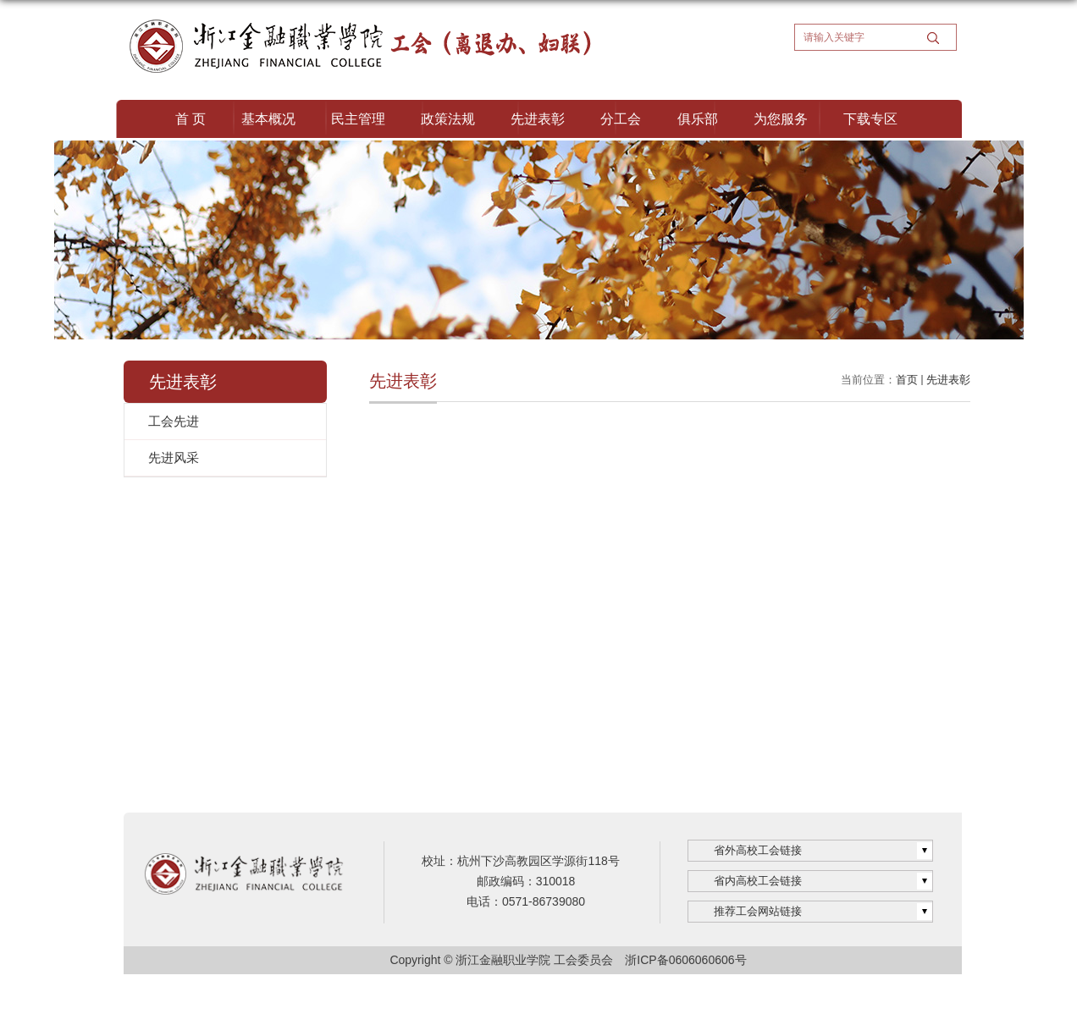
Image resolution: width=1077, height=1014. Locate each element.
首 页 (190, 119)
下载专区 (870, 119)
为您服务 (781, 119)
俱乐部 (697, 119)
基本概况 (268, 119)
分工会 (620, 119)
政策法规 (448, 119)
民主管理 (358, 119)
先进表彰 (538, 119)
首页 (907, 379)
